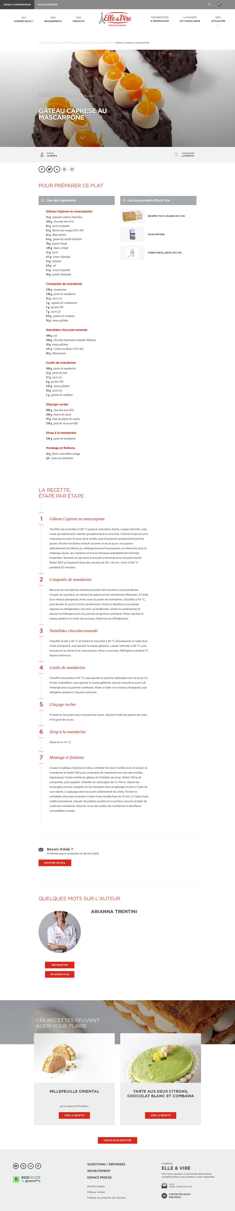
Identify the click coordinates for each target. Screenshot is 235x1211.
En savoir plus (59, 974)
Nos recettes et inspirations (97, 43)
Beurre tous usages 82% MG (166, 216)
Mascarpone (156, 234)
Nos (53, 19)
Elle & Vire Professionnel (67, 43)
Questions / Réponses (106, 1164)
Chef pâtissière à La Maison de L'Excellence (117, 94)
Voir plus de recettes (117, 1140)
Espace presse (99, 1177)
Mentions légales (96, 1186)
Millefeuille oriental (74, 1091)
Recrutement (99, 1171)
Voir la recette (74, 1115)
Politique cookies (96, 1192)
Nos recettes (160, 19)
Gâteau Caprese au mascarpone (132, 43)
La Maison (190, 19)
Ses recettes (60, 965)
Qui (23, 19)
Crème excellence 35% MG (165, 252)
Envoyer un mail (55, 862)
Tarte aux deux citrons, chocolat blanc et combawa (160, 1093)
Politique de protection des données (106, 1197)
